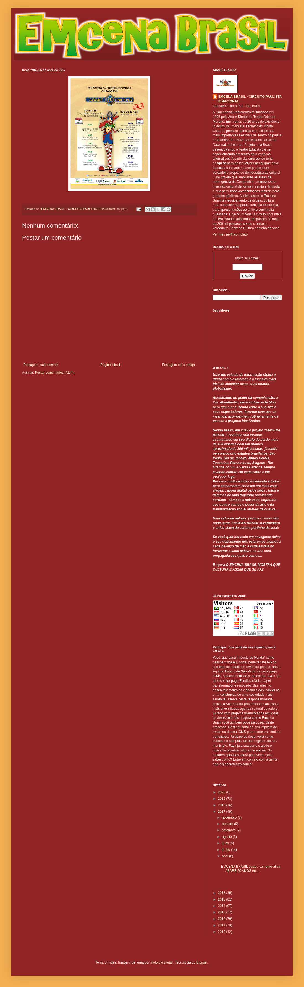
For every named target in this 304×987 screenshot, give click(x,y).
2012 (222, 919)
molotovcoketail (161, 962)
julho (226, 843)
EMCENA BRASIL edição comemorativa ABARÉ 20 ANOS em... (250, 868)
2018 (222, 805)
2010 (222, 932)
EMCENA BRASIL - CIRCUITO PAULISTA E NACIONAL (250, 99)
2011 (222, 925)
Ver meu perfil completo (230, 234)
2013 (222, 912)
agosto (227, 837)
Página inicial (110, 365)
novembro (230, 817)
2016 (222, 893)
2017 (222, 812)
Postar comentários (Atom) (55, 372)
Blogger (202, 962)
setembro (229, 830)
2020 (222, 792)
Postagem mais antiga (178, 365)
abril (225, 856)
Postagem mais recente (40, 365)
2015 (222, 899)
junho (226, 850)
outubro (228, 824)
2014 (222, 906)
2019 (222, 799)
